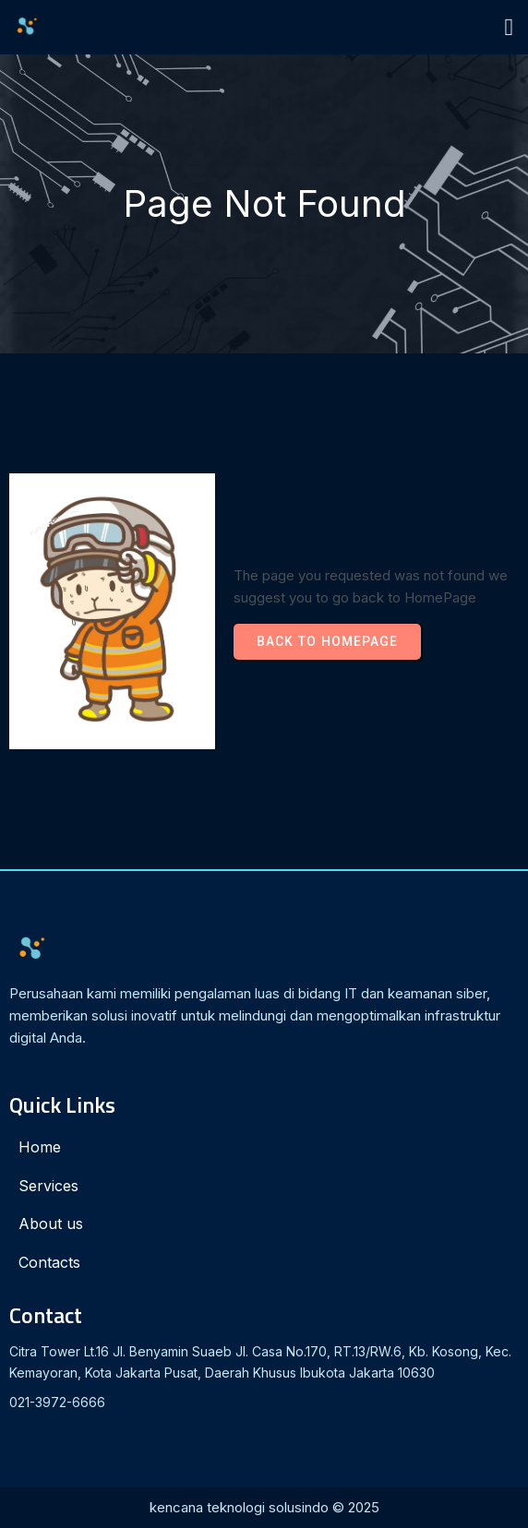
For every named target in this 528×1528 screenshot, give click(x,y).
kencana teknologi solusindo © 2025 (264, 1507)
